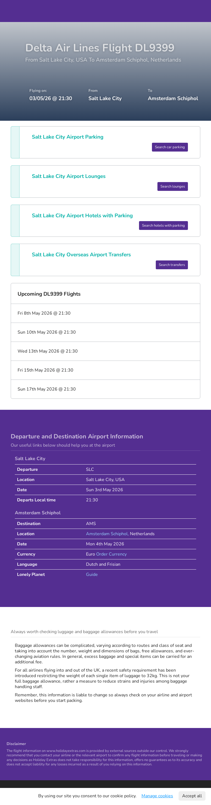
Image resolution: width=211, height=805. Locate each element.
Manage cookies (157, 796)
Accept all (192, 796)
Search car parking (170, 147)
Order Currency (111, 554)
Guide (92, 575)
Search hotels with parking (163, 225)
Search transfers (172, 264)
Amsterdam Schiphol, (108, 534)
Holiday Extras (17, 11)
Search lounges (172, 186)
